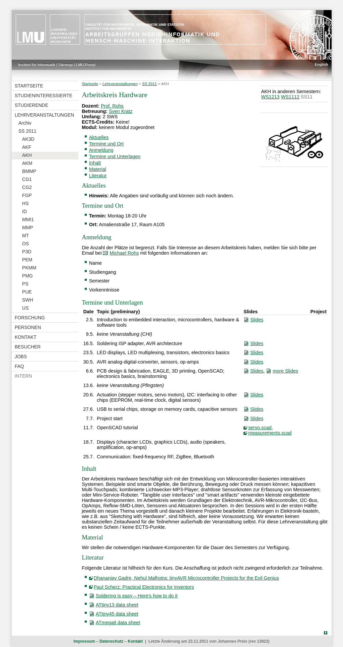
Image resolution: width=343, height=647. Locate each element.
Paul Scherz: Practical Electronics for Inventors (144, 587)
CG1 (27, 179)
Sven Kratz (120, 111)
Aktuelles (99, 137)
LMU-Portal (85, 65)
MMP (27, 227)
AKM (27, 163)
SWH (27, 300)
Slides (256, 319)
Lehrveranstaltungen (44, 115)
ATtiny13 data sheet (117, 604)
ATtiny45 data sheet (117, 614)
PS (25, 283)
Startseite (29, 85)
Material (97, 169)
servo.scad (260, 427)
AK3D (28, 139)
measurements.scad (270, 433)
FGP (27, 195)
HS (25, 203)
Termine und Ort (106, 143)
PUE (27, 292)
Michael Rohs (124, 253)
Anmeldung (101, 150)
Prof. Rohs (112, 106)
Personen (28, 327)
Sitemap (65, 65)
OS (25, 243)
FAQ (19, 366)
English (321, 64)
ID (24, 211)
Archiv (24, 123)
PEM (27, 259)
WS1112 (290, 97)
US (25, 308)
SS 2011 (27, 131)
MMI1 (28, 219)
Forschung (30, 317)
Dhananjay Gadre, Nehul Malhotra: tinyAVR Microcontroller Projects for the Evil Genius (186, 578)
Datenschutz (111, 641)
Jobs (21, 356)
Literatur (98, 175)
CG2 (27, 187)
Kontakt (26, 337)
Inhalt (95, 163)
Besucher (28, 346)
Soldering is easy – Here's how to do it (137, 595)
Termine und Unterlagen (115, 156)
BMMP (29, 171)
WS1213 (270, 97)
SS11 (307, 97)
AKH (27, 155)
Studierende (31, 105)
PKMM (29, 267)
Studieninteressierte (43, 95)
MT (25, 235)
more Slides (285, 371)
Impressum (84, 641)
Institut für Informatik (37, 65)
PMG (27, 275)
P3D (26, 251)
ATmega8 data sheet (118, 622)
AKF (26, 147)
